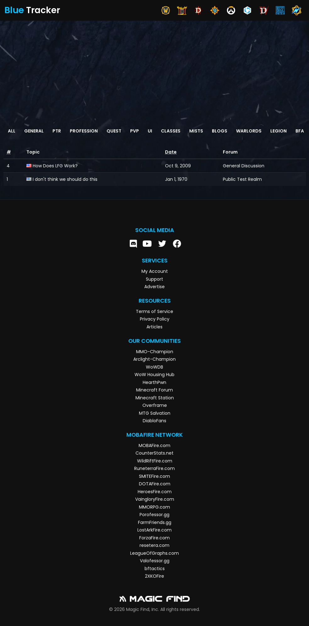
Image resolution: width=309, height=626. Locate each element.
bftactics (155, 568)
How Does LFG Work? (55, 166)
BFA (299, 131)
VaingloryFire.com (154, 499)
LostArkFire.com (154, 530)
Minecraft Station (154, 398)
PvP (134, 131)
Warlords (249, 131)
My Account (154, 271)
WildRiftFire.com (154, 461)
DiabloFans (154, 421)
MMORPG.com (154, 507)
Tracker (32, 10)
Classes (170, 131)
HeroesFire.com (155, 491)
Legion (278, 131)
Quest (114, 131)
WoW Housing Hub (154, 374)
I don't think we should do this (65, 179)
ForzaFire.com (154, 538)
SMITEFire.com (154, 476)
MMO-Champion (154, 351)
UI (150, 131)
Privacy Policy (154, 319)
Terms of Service (154, 311)
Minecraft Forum (154, 390)
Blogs (219, 131)
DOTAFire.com (154, 484)
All (11, 131)
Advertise (154, 286)
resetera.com (154, 545)
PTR (56, 131)
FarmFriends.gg (154, 522)
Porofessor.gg (154, 514)
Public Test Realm (242, 179)
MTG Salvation (154, 413)
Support (154, 279)
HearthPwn (154, 382)
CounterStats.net (154, 453)
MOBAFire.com (154, 445)
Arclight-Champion (154, 359)
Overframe (154, 405)
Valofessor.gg (154, 561)
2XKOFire (154, 576)
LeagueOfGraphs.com (154, 553)
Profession (84, 131)
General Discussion (243, 166)
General (34, 131)
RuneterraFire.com (154, 468)
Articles (154, 327)
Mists (196, 131)
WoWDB (154, 367)
